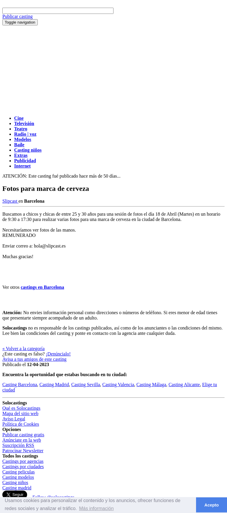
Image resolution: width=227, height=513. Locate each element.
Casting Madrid (54, 384)
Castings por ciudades (23, 466)
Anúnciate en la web (21, 439)
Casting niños (15, 482)
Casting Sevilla (85, 384)
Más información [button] (96, 508)
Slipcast (10, 201)
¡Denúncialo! (58, 353)
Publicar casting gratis (23, 434)
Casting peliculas (18, 471)
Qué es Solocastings (21, 408)
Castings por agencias (23, 461)
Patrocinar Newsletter (22, 450)
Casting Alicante (184, 384)
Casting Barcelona (19, 384)
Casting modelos (18, 477)
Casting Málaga (151, 384)
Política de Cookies (20, 424)
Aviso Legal (13, 418)
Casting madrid (16, 487)
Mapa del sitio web (20, 413)
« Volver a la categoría (23, 348)
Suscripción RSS (18, 445)
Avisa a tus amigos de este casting (34, 359)
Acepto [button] (211, 505)
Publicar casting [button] (17, 16)
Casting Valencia (118, 384)
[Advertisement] (113, 69)
